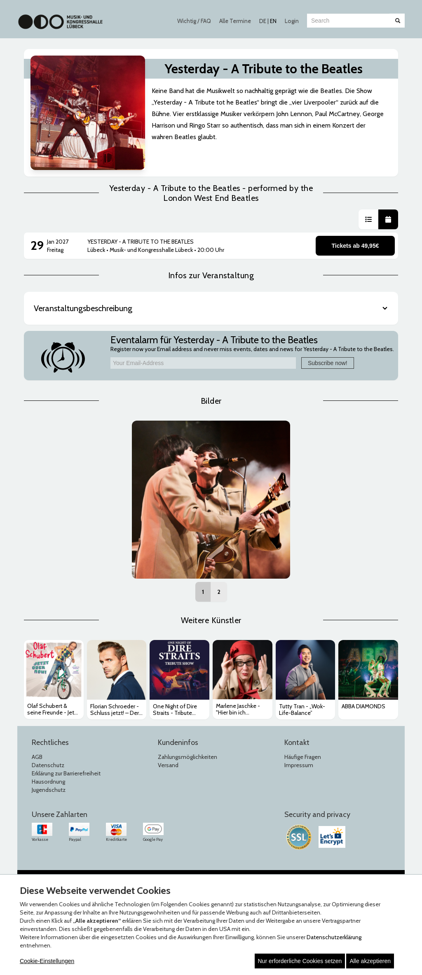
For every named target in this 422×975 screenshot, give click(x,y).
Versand (168, 749)
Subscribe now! (327, 347)
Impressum (298, 749)
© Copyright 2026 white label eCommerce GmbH (211, 863)
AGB (37, 741)
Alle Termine (235, 21)
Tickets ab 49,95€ (355, 230)
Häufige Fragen (302, 741)
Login (292, 21)
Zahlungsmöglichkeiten (187, 741)
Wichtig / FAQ (194, 21)
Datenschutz (48, 749)
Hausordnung (48, 766)
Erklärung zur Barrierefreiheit (66, 757)
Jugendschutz (49, 774)
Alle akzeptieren (370, 961)
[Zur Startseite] (60, 17)
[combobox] (348, 21)
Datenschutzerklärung (334, 937)
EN (273, 21)
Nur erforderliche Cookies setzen (300, 961)
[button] (368, 204)
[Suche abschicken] (398, 21)
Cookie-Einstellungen (47, 961)
